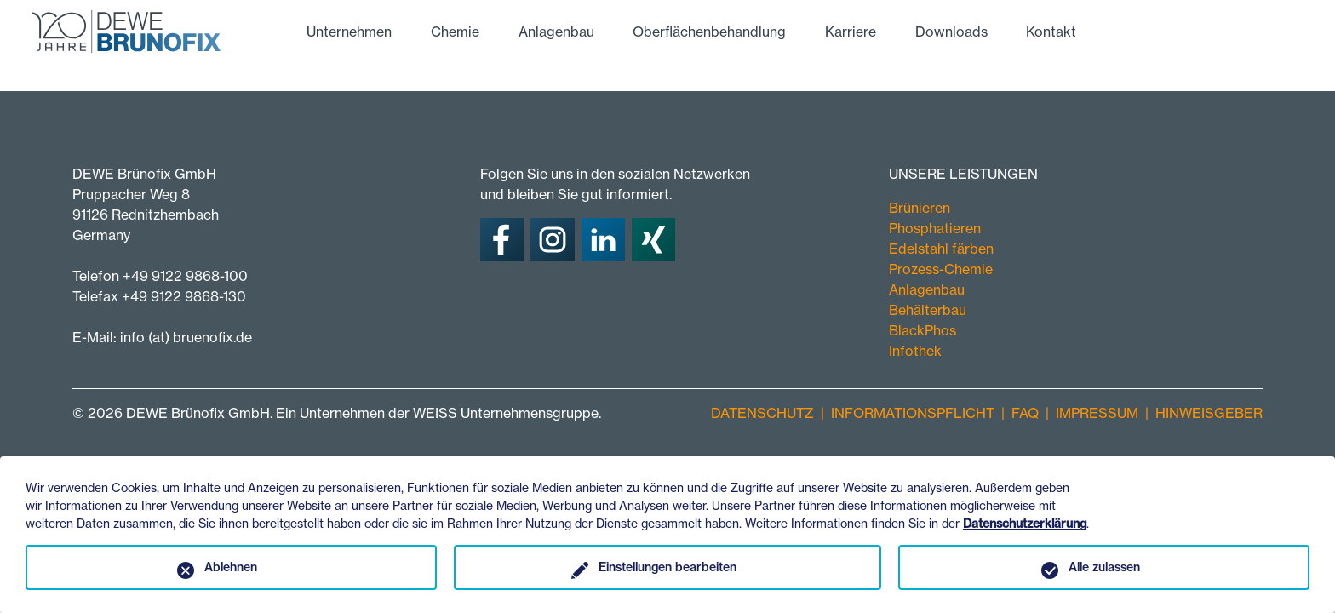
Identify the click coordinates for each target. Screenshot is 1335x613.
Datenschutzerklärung (1024, 523)
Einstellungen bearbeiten (667, 567)
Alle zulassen (1104, 567)
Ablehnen (230, 567)
